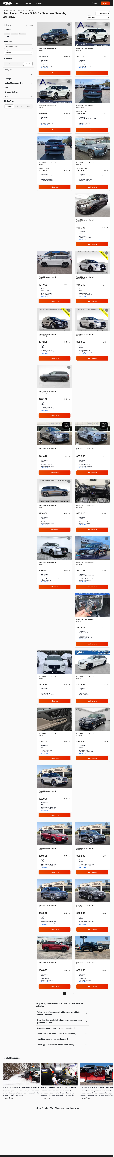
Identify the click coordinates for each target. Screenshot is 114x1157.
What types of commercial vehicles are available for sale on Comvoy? (59, 1013)
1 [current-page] (64, 994)
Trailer (28, 106)
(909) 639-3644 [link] (44, 68)
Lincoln (24, 10)
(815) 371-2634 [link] (44, 981)
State (7, 96)
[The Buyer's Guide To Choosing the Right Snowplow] (21, 1081)
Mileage (8, 78)
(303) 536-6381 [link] (82, 296)
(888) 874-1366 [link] (44, 296)
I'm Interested (54, 73)
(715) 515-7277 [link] (82, 639)
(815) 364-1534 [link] (82, 696)
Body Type (9, 70)
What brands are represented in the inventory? (57, 1034)
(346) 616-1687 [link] (82, 582)
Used (19, 10)
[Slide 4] (55, 44)
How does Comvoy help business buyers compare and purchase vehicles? (59, 1021)
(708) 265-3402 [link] (44, 810)
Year (7, 87)
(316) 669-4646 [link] (82, 524)
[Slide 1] (91, 158)
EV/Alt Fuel (28, 3)
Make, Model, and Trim (14, 83)
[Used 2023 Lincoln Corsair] (92, 49)
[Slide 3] (54, 44)
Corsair (31, 10)
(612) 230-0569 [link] (44, 582)
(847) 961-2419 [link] (44, 753)
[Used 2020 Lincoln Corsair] (54, 49)
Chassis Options (11, 92)
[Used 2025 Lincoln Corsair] (92, 106)
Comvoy (5, 10)
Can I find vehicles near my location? (52, 1039)
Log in (105, 3)
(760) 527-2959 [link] (82, 68)
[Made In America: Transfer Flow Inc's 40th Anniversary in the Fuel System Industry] (59, 1081)
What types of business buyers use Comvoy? (56, 1044)
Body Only (18, 106)
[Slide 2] (53, 44)
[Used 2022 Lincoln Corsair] (92, 221)
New (18, 64)
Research (39, 3)
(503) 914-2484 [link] (82, 239)
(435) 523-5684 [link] (82, 125)
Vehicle (12, 10)
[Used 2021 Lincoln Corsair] (54, 278)
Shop (17, 3)
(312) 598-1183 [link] (82, 753)
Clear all (8, 36)
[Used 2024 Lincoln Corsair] (54, 163)
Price (7, 74)
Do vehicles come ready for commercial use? (56, 1028)
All (9, 64)
